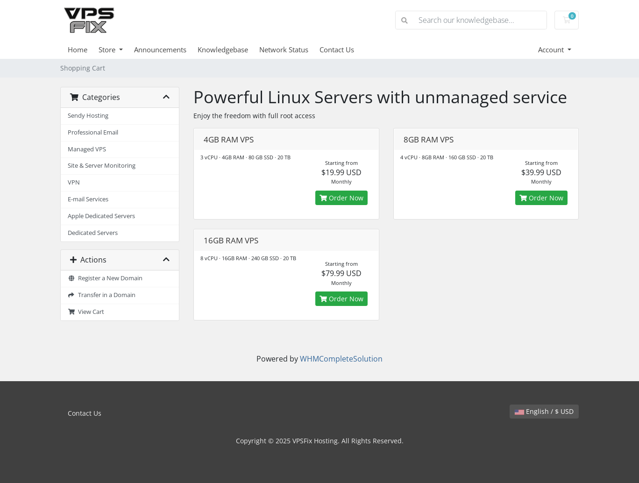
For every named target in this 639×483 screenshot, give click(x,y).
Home (77, 49)
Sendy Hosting (88, 116)
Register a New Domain (105, 278)
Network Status (283, 49)
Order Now (341, 197)
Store (108, 49)
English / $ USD (544, 411)
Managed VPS (87, 149)
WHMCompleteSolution (341, 359)
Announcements (160, 49)
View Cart (86, 312)
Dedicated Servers (93, 233)
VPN (74, 182)
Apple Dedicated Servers (101, 216)
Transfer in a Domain (101, 295)
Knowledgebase (223, 49)
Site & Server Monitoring (101, 166)
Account (552, 49)
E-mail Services (88, 199)
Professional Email (93, 132)
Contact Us (337, 49)
